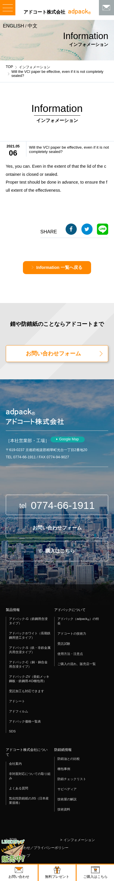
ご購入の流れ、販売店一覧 (76, 664)
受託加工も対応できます (26, 691)
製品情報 (13, 610)
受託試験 (63, 643)
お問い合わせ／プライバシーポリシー (38, 848)
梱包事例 (63, 769)
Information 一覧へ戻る (59, 267)
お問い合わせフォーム (53, 353)
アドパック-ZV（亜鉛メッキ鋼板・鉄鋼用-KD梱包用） (29, 679)
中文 (32, 26)
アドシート (17, 701)
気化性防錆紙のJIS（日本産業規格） (29, 800)
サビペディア (67, 789)
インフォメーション (34, 67)
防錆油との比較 (68, 758)
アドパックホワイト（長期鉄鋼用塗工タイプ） (29, 635)
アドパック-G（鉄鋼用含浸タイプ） (28, 621)
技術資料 (63, 809)
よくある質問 (18, 788)
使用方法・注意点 (70, 653)
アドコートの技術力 (71, 633)
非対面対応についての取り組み (29, 776)
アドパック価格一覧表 (25, 721)
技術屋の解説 (67, 799)
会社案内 (15, 763)
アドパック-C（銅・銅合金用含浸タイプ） (28, 664)
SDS (12, 731)
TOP (9, 67)
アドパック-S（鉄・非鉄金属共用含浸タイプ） (29, 650)
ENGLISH (13, 26)
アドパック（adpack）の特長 (78, 621)
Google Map (69, 439)
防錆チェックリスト (71, 779)
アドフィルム (18, 711)
